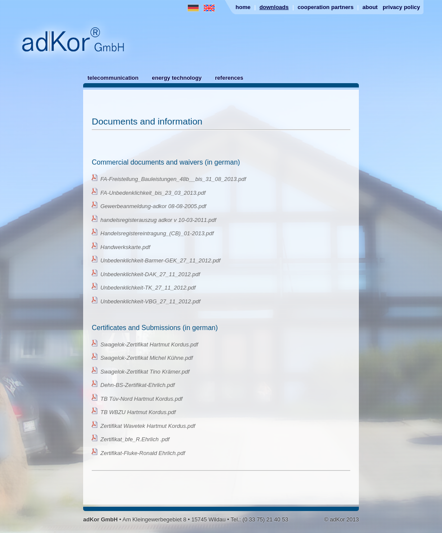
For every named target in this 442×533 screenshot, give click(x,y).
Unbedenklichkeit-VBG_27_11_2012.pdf (150, 301)
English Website (209, 8)
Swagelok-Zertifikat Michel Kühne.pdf (146, 358)
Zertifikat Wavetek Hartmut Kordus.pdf (147, 426)
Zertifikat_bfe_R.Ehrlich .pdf (134, 439)
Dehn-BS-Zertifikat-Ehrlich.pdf (137, 385)
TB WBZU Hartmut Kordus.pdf (138, 412)
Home (243, 7)
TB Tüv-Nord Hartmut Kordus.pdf (141, 399)
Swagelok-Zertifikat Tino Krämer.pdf (145, 371)
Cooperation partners (326, 7)
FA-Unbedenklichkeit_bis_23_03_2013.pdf (152, 193)
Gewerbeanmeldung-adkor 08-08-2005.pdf (153, 206)
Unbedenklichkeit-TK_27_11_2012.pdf (148, 287)
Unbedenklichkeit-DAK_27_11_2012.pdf (150, 274)
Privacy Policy (401, 7)
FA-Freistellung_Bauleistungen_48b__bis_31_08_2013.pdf (173, 179)
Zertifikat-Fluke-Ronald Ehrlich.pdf (142, 453)
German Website (193, 8)
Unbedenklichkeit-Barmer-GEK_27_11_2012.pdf (160, 260)
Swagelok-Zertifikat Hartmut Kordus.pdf (149, 344)
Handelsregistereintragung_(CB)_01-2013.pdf (157, 233)
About (369, 7)
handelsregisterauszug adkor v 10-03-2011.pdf (158, 220)
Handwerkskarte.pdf (125, 247)
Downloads (274, 7)
